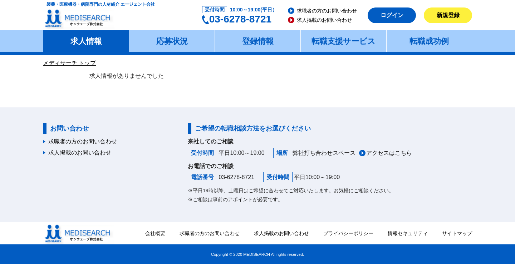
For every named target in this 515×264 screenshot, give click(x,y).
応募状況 (172, 41)
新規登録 (448, 15)
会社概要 (155, 233)
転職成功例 (429, 41)
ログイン (392, 15)
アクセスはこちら (389, 153)
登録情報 (258, 41)
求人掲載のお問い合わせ (324, 20)
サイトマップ (457, 233)
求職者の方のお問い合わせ (327, 11)
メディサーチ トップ (69, 63)
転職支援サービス (344, 41)
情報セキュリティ (408, 233)
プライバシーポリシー (348, 233)
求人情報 (86, 41)
